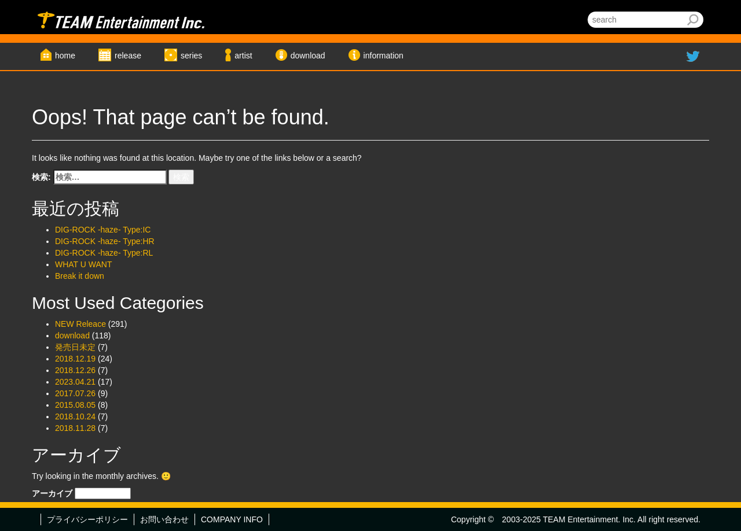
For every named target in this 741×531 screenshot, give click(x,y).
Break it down (79, 276)
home (65, 55)
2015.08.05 (75, 405)
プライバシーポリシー (87, 519)
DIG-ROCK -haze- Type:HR (105, 241)
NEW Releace (80, 324)
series (191, 55)
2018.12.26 (75, 370)
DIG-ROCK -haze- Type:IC (103, 229)
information (383, 55)
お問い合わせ (164, 519)
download (308, 55)
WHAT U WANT (83, 264)
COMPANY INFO (232, 519)
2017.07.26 (75, 393)
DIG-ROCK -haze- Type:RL (104, 252)
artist (243, 55)
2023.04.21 (75, 381)
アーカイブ (52, 493)
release (128, 55)
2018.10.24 (75, 416)
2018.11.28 (75, 428)
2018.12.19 (75, 358)
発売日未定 (75, 347)
